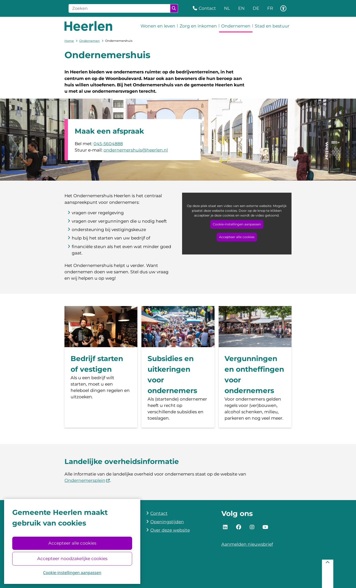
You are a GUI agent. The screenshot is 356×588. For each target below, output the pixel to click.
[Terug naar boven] (327, 574)
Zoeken (174, 8)
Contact (159, 513)
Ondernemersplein (87, 480)
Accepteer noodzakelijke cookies (72, 558)
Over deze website (170, 530)
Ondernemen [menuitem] (235, 26)
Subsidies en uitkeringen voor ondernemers (172, 374)
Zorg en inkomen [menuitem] (198, 26)
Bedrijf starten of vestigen (97, 364)
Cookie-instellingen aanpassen (72, 572)
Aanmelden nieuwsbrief (247, 544)
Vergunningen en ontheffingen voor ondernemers (254, 374)
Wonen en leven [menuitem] (158, 26)
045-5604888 (108, 143)
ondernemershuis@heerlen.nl (136, 150)
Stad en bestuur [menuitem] (272, 26)
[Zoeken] (119, 8)
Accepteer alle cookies (72, 543)
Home (69, 40)
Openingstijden (167, 521)
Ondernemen (89, 40)
